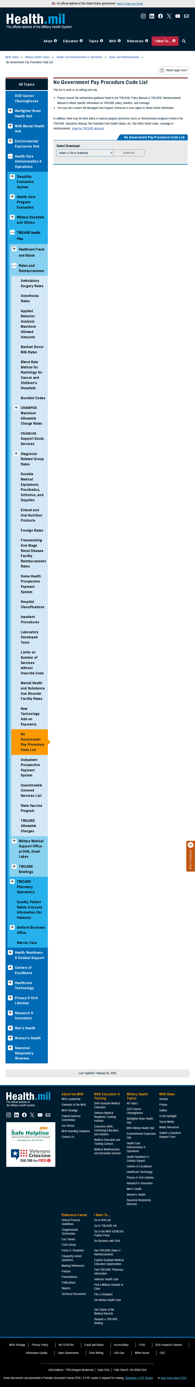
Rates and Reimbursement (31, 268)
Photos (163, 1105)
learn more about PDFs (174, 1378)
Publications (69, 1283)
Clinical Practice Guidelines (71, 1222)
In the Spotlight (168, 1116)
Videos (163, 1110)
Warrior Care (27, 942)
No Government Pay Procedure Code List (32, 742)
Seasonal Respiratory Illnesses (24, 1053)
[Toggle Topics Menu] (101, 41)
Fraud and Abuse (94, 1345)
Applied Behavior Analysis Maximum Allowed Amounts (28, 324)
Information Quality (36, 1353)
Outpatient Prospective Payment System (30, 767)
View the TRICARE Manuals (88, 128)
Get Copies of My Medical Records (104, 1312)
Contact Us (68, 1137)
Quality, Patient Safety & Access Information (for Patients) (30, 910)
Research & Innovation (24, 1016)
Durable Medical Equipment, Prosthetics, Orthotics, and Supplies (32, 487)
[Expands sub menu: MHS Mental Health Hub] (10, 126)
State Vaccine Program (31, 808)
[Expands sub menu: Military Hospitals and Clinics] (12, 217)
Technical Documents (74, 1294)
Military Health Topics (137, 1096)
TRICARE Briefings (26, 869)
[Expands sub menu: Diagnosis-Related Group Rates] (16, 453)
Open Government (68, 1353)
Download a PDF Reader (139, 1378)
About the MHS (73, 1094)
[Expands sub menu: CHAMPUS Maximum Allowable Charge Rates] (16, 407)
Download (129, 153)
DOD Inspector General (168, 1345)
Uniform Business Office (31, 930)
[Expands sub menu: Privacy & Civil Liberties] (10, 997)
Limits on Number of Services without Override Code (32, 662)
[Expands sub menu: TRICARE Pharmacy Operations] (12, 881)
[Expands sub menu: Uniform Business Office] (12, 927)
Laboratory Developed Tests (30, 637)
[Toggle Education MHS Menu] (81, 41)
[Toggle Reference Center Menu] (146, 41)
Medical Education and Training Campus (107, 1142)
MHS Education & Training (107, 1096)
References (135, 41)
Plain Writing (96, 1353)
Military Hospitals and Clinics (31, 220)
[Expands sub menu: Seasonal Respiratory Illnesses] (10, 1047)
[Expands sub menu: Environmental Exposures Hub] (10, 141)
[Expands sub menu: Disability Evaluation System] (12, 176)
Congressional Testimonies (70, 1232)
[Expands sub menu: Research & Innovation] (10, 1013)
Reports (66, 1288)
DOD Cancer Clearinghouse (26, 98)
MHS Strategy (70, 1110)
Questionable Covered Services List (31, 790)
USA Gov (119, 1353)
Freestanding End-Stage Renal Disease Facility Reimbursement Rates (33, 553)
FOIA (142, 1345)
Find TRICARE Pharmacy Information (108, 1272)
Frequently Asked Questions (71, 1258)
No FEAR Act (66, 1345)
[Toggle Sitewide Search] (184, 41)
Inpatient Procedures (30, 619)
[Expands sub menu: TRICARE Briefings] (14, 866)
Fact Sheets (69, 1239)
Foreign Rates (32, 530)
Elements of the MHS (74, 1105)
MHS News (167, 1094)
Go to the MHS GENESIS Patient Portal (109, 1233)
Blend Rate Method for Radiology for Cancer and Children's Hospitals (32, 375)
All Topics (27, 84)
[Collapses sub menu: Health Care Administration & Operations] (10, 156)
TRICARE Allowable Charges (28, 825)
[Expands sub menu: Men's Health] (10, 1028)
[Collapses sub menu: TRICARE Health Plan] (12, 232)
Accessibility (121, 1345)
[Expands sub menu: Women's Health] (10, 1038)
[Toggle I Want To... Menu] (173, 41)
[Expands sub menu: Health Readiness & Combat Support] (10, 952)
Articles (163, 1099)
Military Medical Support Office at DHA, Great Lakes (31, 849)
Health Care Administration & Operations (28, 161)
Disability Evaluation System (25, 181)
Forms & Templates (73, 1250)
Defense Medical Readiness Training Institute (105, 1117)
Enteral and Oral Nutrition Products (31, 515)
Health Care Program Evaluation (26, 202)
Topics (93, 41)
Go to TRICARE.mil (105, 1226)
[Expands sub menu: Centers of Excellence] (10, 967)
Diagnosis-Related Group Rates (32, 458)
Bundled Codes (33, 398)
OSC (162, 1353)
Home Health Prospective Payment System (31, 584)
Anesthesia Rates (30, 298)
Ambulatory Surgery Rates (32, 283)
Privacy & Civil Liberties (26, 1000)
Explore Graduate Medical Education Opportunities (109, 1262)
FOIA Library (69, 1245)
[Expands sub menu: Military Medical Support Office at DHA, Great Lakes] (14, 841)
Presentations (69, 1277)
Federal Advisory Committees (71, 1118)
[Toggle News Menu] (119, 41)
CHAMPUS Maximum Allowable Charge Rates (31, 415)
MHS (112, 41)
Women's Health (28, 1038)
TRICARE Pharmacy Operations (26, 886)
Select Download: (68, 146)
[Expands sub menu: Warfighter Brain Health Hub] (10, 110)
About (48, 41)
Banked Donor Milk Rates (32, 349)
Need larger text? (173, 70)
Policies (66, 1271)
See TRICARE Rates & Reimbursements (107, 1252)
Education (70, 41)
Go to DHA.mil (102, 1220)
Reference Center (74, 1215)
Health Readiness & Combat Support (29, 955)
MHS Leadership (71, 1099)
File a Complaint (103, 1294)
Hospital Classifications (33, 604)
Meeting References (73, 1266)
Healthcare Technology (24, 985)
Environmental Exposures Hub (27, 144)
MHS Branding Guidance (76, 1131)
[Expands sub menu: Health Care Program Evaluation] (12, 196)
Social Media (166, 1122)
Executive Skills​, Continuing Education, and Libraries (106, 1130)
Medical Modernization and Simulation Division (107, 1151)
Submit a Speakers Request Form (170, 1135)
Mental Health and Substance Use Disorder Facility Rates (33, 691)
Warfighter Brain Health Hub (28, 113)
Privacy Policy (40, 1345)
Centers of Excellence (23, 970)
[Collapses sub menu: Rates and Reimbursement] (14, 265)
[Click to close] (191, 845)
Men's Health (25, 1028)
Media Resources (169, 1127)
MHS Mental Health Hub (30, 129)
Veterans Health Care (106, 1279)
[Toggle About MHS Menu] (55, 41)
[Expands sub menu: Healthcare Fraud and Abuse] (14, 248)
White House (142, 1353)
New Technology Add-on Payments (30, 716)
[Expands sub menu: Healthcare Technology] (10, 982)
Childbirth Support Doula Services (32, 438)
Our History (68, 1126)
